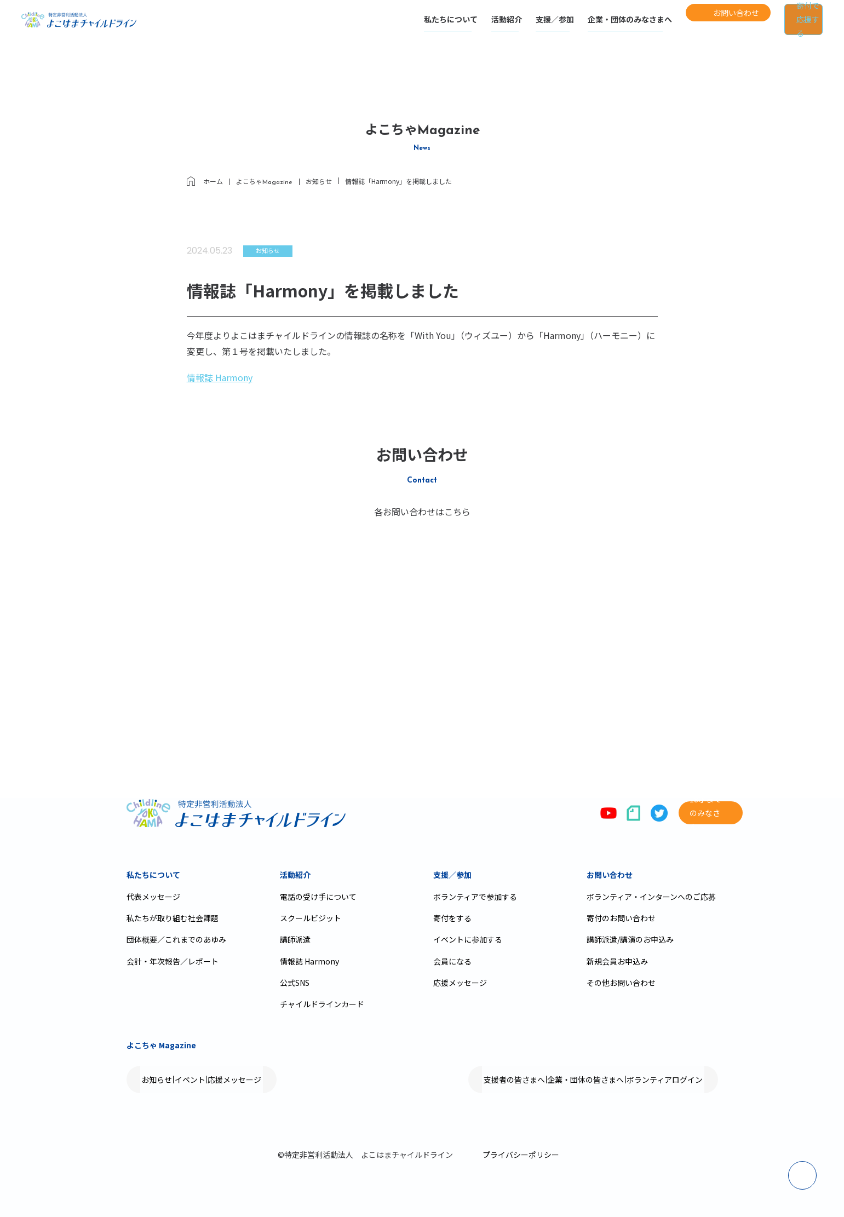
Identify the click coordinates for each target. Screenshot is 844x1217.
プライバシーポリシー (521, 1154)
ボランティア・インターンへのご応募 (651, 896)
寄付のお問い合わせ (621, 917)
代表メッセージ (153, 896)
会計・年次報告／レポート (173, 961)
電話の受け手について (318, 896)
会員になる (452, 961)
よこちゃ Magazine (161, 1045)
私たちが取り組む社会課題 (173, 917)
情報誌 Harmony (219, 377)
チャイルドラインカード (322, 1003)
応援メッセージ (460, 982)
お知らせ (167, 1079)
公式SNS (294, 982)
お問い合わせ (610, 874)
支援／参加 (508, 25)
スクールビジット (310, 917)
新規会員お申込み (617, 961)
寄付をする (452, 917)
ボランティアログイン (655, 1079)
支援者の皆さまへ (463, 1079)
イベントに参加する (467, 939)
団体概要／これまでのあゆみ (176, 939)
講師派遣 (295, 939)
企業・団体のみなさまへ (583, 25)
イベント (220, 1079)
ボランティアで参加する (475, 896)
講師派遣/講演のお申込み (630, 939)
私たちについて (404, 25)
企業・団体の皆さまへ (555, 1079)
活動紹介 (460, 25)
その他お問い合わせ (621, 982)
